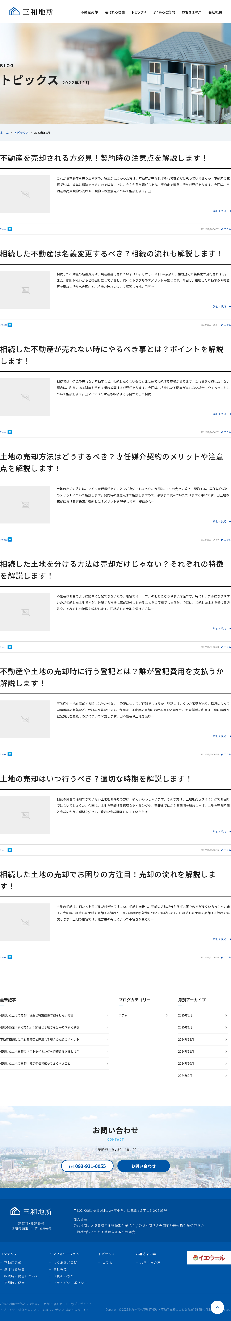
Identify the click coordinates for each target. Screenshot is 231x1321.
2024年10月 (186, 1063)
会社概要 (215, 12)
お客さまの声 (192, 12)
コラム (227, 229)
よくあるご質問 (164, 12)
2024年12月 (186, 1039)
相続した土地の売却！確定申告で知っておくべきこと (35, 1063)
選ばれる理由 (115, 12)
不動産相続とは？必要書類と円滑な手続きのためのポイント (39, 1039)
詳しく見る (222, 211)
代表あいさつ (63, 1276)
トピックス (139, 12)
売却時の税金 (14, 1282)
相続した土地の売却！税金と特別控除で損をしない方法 (37, 1015)
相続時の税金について (21, 1276)
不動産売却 (89, 12)
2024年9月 (185, 1075)
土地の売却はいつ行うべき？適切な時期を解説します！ (96, 778)
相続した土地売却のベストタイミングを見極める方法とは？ (39, 1051)
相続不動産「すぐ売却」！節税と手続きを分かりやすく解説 (39, 1027)
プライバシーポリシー (70, 1282)
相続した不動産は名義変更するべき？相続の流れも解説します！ (112, 253)
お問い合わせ (143, 1166)
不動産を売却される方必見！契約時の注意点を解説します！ (104, 157)
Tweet (3, 229)
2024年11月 (186, 1051)
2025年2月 (185, 1015)
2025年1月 (185, 1027)
